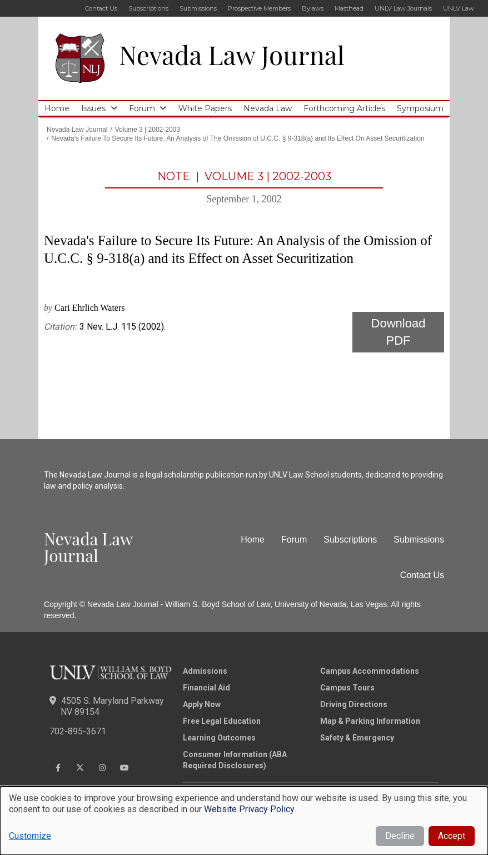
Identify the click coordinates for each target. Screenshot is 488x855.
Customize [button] (30, 836)
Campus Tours (347, 687)
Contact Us (101, 8)
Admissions (205, 671)
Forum (142, 108)
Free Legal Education (222, 721)
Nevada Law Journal (232, 54)
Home (56, 108)
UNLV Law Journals (403, 8)
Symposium (420, 108)
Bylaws (312, 8)
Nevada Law (267, 108)
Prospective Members (259, 8)
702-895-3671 (77, 731)
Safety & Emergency (357, 737)
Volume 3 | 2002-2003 (147, 129)
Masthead (349, 8)
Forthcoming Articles (344, 108)
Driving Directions (353, 704)
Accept (451, 836)
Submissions (198, 8)
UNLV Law (458, 8)
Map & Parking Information (370, 721)
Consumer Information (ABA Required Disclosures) (235, 760)
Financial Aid (206, 687)
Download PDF (398, 331)
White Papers (205, 108)
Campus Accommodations (369, 671)
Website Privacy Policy (249, 809)
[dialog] (244, 821)
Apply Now (202, 704)
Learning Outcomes (219, 737)
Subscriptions (148, 8)
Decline (400, 836)
